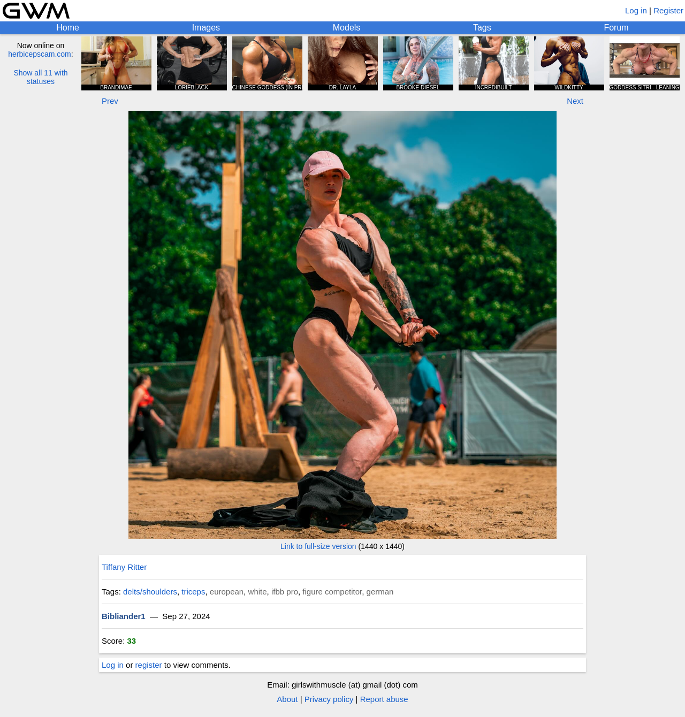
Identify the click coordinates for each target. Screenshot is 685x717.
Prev (110, 100)
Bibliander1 (124, 616)
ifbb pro (284, 591)
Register (668, 10)
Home (67, 27)
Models (347, 27)
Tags (482, 27)
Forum (616, 27)
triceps (193, 591)
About (287, 699)
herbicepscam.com (39, 54)
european (226, 591)
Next (575, 100)
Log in (636, 10)
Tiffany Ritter (124, 566)
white (257, 591)
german (380, 591)
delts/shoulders (150, 591)
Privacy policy (329, 699)
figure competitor (332, 591)
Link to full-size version (318, 546)
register (148, 664)
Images (206, 27)
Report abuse (384, 699)
